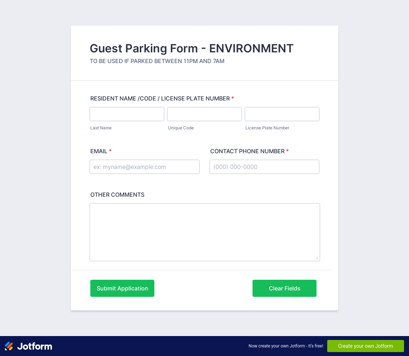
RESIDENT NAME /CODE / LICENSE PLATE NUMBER (162, 98)
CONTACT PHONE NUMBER (249, 151)
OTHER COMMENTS (117, 194)
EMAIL (101, 151)
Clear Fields (285, 288)
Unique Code (181, 127)
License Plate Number (267, 127)
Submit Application (122, 288)
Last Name (101, 127)
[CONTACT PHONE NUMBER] (264, 167)
